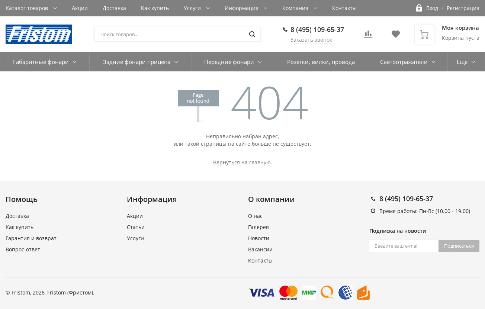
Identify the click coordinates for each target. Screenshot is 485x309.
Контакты (344, 8)
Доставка (114, 8)
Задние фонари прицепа (136, 61)
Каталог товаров (27, 8)
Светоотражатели (404, 61)
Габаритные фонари (41, 61)
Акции (80, 8)
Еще (462, 61)
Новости (258, 238)
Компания (296, 8)
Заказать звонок (311, 39)
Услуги (193, 8)
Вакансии (260, 249)
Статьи (136, 227)
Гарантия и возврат (31, 238)
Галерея (258, 227)
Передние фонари (229, 61)
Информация (242, 8)
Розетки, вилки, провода (321, 61)
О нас (255, 215)
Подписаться (459, 245)
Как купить (155, 8)
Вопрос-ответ (23, 249)
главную (260, 162)
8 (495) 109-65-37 (317, 29)
